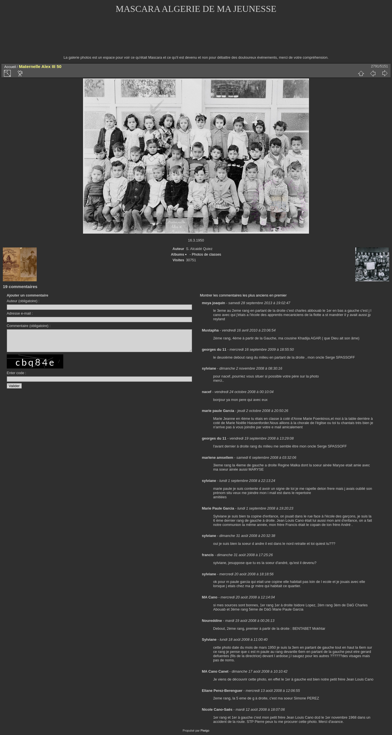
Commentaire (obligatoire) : (29, 326)
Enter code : (16, 377)
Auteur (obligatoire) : (23, 301)
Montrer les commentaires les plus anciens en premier (243, 295)
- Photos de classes (205, 254)
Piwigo (205, 730)
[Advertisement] (196, 38)
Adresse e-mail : (20, 313)
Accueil (10, 67)
